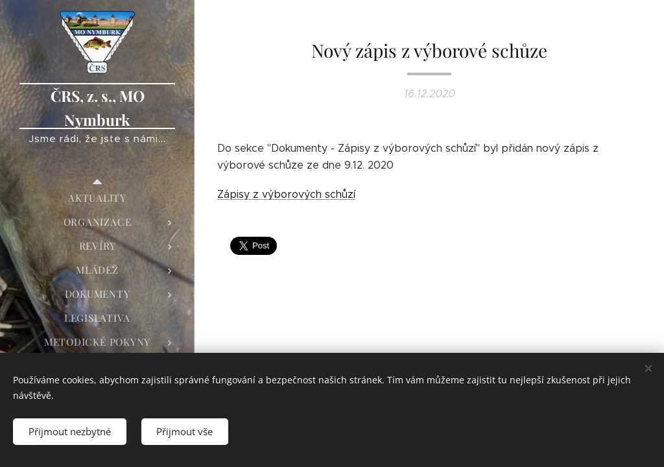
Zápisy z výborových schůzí (286, 194)
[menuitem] (97, 198)
